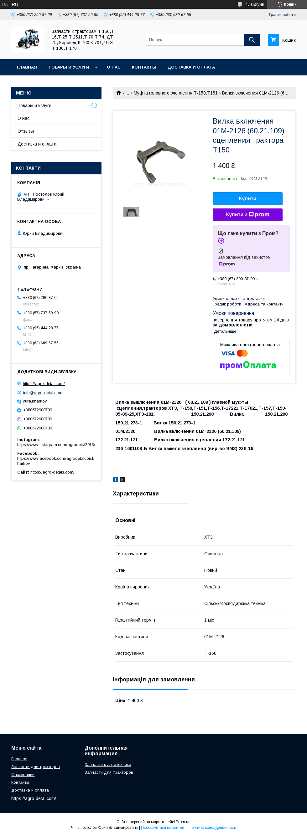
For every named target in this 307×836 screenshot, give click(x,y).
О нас (114, 67)
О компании (22, 774)
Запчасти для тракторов (35, 766)
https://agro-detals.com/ (52, 472)
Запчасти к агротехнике (108, 764)
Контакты (144, 67)
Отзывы (26, 131)
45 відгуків (254, 4)
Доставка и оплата (191, 67)
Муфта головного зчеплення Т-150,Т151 (176, 92)
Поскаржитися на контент (163, 827)
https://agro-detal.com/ (44, 383)
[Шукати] (252, 40)
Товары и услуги (68, 67)
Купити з (247, 215)
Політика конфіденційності (212, 827)
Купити (248, 198)
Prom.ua (183, 822)
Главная (27, 67)
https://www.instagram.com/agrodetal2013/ (56, 444)
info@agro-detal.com (42, 392)
